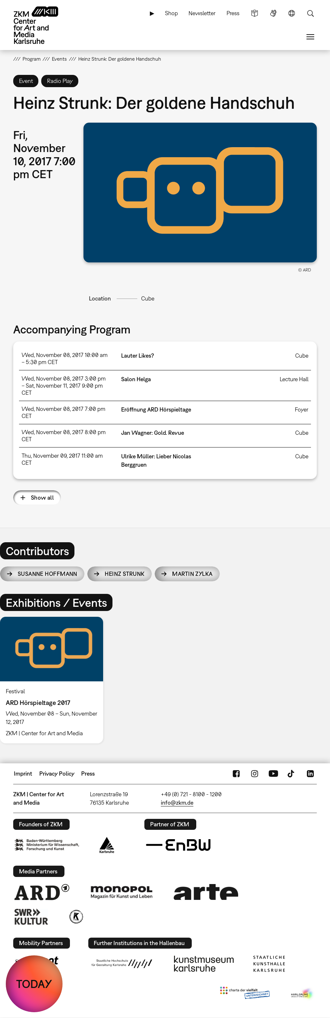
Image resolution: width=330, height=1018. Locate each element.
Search (310, 13)
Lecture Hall (294, 379)
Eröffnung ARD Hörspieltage (156, 409)
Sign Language (273, 13)
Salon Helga (136, 379)
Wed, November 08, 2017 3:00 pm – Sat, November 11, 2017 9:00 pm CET (64, 385)
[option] (54, 680)
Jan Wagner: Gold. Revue (152, 432)
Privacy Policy (56, 773)
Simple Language (254, 13)
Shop (171, 13)
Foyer (301, 409)
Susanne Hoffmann (47, 573)
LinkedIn (310, 773)
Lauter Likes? (137, 355)
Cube (147, 298)
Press (233, 13)
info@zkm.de (177, 802)
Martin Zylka (192, 573)
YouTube (273, 773)
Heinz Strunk (124, 573)
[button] (200, 192)
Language (291, 13)
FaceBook (236, 773)
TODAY (34, 983)
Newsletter (202, 13)
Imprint (23, 773)
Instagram (254, 773)
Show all (42, 497)
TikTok (291, 773)
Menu (310, 36)
